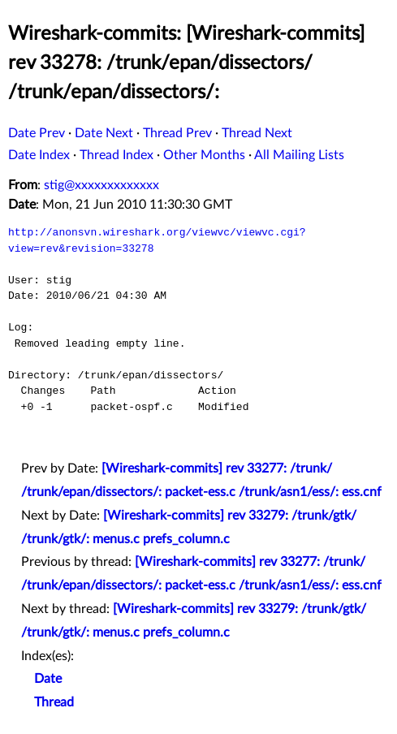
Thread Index (116, 155)
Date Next (104, 133)
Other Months (204, 155)
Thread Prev (177, 133)
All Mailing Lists (299, 155)
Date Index (39, 155)
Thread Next (257, 133)
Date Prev (36, 133)
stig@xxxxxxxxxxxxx (101, 185)
